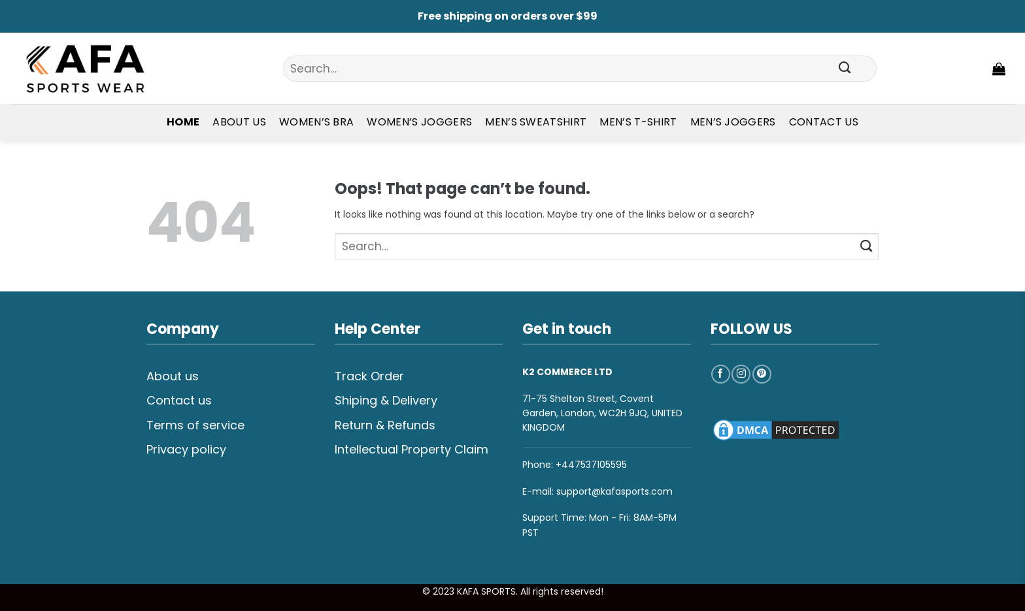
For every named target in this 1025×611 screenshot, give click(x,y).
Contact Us (823, 121)
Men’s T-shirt (638, 121)
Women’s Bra (316, 121)
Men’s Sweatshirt (535, 121)
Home (183, 121)
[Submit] (844, 68)
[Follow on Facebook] (720, 374)
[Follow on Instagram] (740, 374)
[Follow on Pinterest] (761, 374)
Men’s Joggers (733, 121)
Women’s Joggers (419, 121)
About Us (239, 121)
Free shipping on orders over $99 (507, 16)
